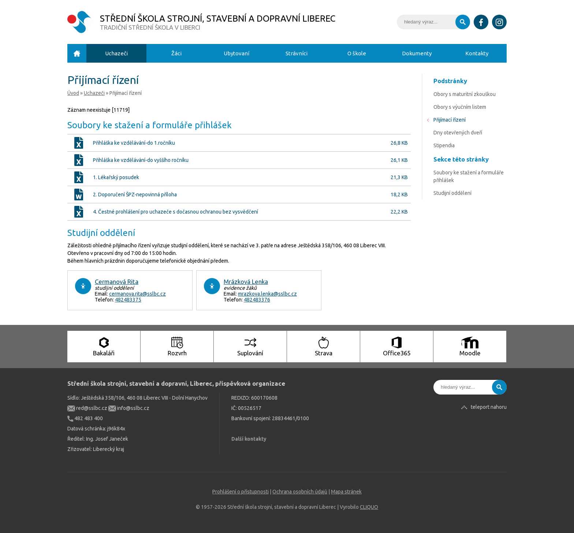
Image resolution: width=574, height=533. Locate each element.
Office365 (396, 346)
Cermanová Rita (116, 281)
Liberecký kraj (108, 449)
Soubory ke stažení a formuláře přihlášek (468, 176)
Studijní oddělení (452, 193)
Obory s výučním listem (459, 107)
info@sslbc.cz (128, 408)
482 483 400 (85, 418)
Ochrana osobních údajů (299, 492)
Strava (323, 346)
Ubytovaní (236, 53)
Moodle (470, 346)
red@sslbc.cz (87, 408)
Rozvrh (177, 346)
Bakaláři (104, 346)
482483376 (257, 300)
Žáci (176, 53)
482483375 (128, 300)
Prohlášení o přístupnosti (240, 492)
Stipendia (444, 145)
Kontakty (476, 53)
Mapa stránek (346, 492)
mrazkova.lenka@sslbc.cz (267, 294)
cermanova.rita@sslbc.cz (137, 294)
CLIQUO (369, 507)
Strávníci (297, 53)
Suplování (250, 346)
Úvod (76, 53)
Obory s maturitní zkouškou (464, 94)
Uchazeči (116, 53)
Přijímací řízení (449, 120)
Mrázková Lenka (246, 281)
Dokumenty (417, 53)
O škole (356, 53)
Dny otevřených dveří (457, 133)
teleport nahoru (489, 407)
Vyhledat (462, 22)
